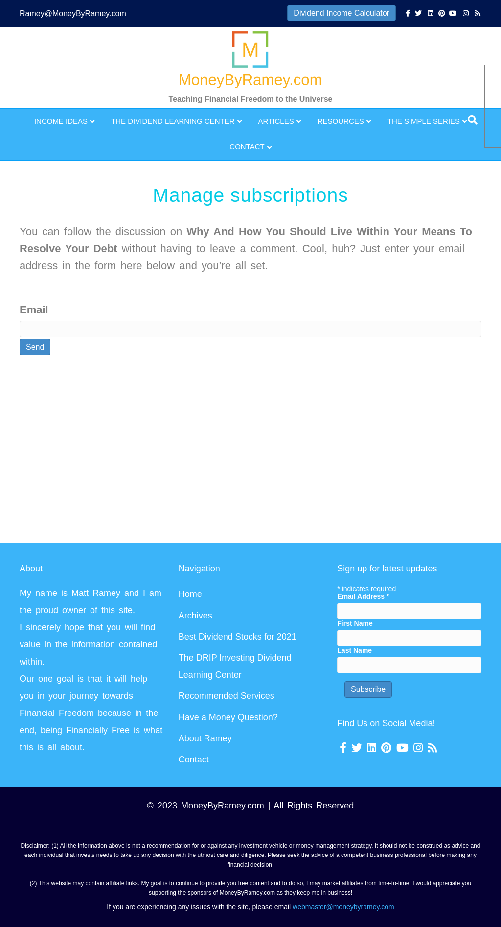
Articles (276, 121)
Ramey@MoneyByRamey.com (73, 13)
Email (34, 310)
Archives (195, 615)
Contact (246, 147)
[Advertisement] (250, 450)
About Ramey (205, 738)
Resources (341, 121)
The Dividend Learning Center (173, 121)
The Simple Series (423, 121)
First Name (354, 623)
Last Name (354, 650)
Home (190, 594)
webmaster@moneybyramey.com (343, 907)
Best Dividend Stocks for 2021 (237, 637)
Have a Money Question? (228, 717)
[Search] (472, 120)
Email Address (363, 596)
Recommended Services (226, 696)
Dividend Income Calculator (341, 13)
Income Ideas (61, 121)
